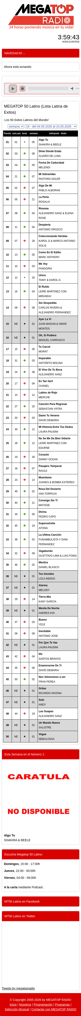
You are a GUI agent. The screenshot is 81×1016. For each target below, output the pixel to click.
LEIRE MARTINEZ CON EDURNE (54, 443)
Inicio (13, 1004)
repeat (48, 92)
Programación (43, 1004)
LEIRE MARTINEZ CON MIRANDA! (53, 291)
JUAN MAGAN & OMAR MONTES (53, 324)
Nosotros (25, 1004)
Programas (62, 1004)
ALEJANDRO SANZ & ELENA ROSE (56, 213)
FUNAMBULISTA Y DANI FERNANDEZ (53, 539)
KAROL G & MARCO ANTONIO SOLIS (57, 241)
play (13, 88)
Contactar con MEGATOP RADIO (53, 1009)
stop (22, 89)
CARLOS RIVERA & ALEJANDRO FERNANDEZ (55, 307)
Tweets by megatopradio (18, 988)
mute (73, 88)
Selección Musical (17, 1009)
